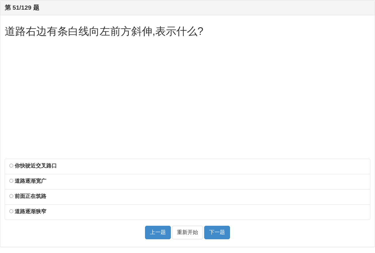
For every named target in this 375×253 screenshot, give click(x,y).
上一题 (158, 232)
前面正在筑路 (27, 196)
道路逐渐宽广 (27, 181)
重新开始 (187, 232)
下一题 (217, 232)
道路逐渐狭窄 (27, 211)
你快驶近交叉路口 (33, 166)
